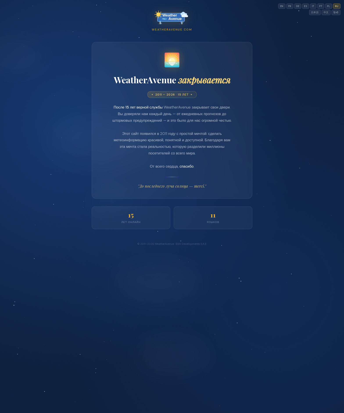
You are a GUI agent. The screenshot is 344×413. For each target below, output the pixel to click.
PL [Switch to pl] (328, 6)
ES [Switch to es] (305, 6)
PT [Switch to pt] (320, 6)
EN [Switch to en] (281, 6)
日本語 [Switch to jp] (315, 12)
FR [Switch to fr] (289, 6)
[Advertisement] (172, 77)
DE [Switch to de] (297, 6)
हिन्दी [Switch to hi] (336, 12)
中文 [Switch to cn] (326, 12)
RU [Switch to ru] (337, 6)
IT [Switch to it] (313, 6)
